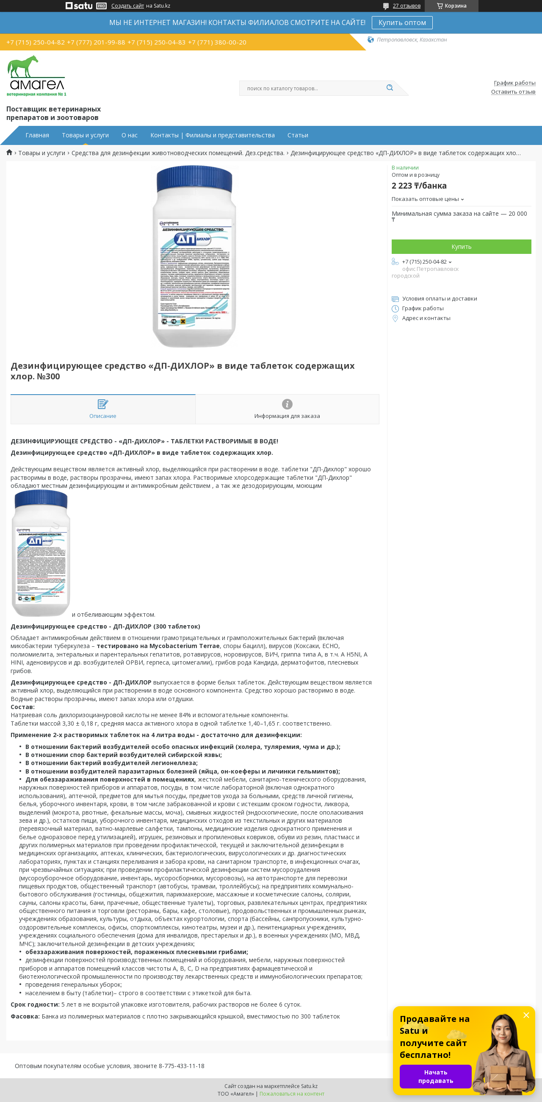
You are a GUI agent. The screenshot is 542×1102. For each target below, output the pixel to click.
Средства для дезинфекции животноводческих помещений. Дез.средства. (178, 153)
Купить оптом (402, 22)
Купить (461, 246)
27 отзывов (406, 5)
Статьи (298, 135)
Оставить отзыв (513, 92)
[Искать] (389, 88)
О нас (130, 135)
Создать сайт (127, 6)
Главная (37, 135)
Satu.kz (309, 1086)
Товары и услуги (85, 135)
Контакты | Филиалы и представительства (212, 135)
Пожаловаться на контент (292, 1093)
